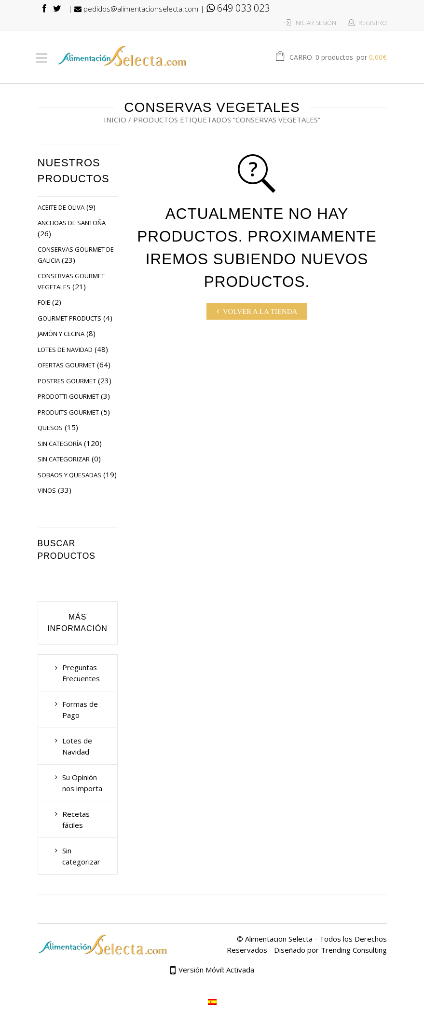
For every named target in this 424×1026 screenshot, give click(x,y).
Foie (44, 302)
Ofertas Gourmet (66, 365)
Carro (337, 58)
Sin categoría (60, 443)
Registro (372, 23)
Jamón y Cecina (61, 333)
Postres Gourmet (67, 381)
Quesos (50, 427)
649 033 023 (238, 7)
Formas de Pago (80, 709)
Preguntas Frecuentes (81, 672)
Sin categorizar (64, 459)
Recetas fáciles (76, 819)
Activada (240, 969)
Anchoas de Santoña (72, 222)
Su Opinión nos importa (82, 782)
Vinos (47, 490)
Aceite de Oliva (61, 207)
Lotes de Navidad (65, 349)
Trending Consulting (354, 950)
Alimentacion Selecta (279, 939)
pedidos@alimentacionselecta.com (136, 9)
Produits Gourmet (68, 412)
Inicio (115, 119)
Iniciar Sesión (315, 23)
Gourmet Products (69, 318)
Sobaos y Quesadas (69, 475)
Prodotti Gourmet (68, 396)
